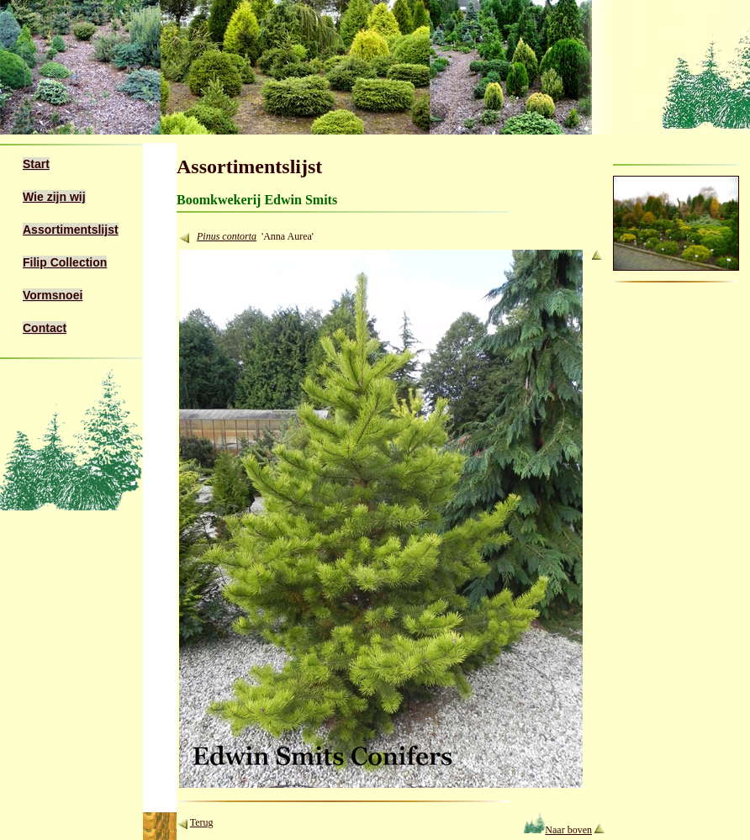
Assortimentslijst (71, 229)
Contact (44, 328)
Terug (202, 822)
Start (36, 164)
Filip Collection (65, 262)
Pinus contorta (226, 236)
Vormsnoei (52, 295)
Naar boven (558, 830)
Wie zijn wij (54, 196)
